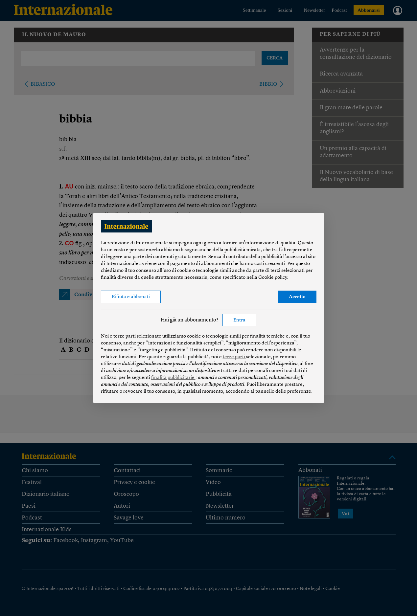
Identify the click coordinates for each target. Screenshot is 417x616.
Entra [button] (239, 320)
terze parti (234, 357)
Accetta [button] (297, 297)
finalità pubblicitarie (173, 377)
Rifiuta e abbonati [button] (131, 297)
